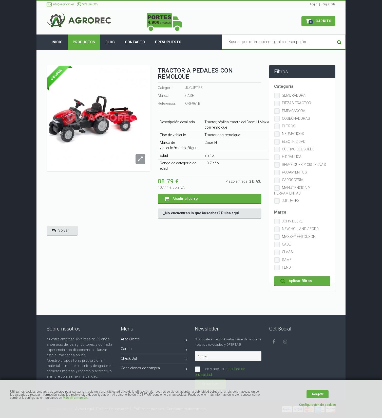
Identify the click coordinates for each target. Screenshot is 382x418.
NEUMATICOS (293, 134)
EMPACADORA (293, 111)
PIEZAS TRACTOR (296, 103)
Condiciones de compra (154, 369)
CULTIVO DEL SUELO (298, 149)
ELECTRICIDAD (293, 142)
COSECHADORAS (296, 118)
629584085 (87, 4)
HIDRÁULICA (292, 157)
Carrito (154, 350)
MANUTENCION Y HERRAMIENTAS (292, 190)
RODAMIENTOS (294, 172)
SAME (287, 260)
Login (314, 4)
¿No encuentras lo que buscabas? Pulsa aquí (201, 213)
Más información (75, 397)
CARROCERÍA (292, 180)
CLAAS (287, 252)
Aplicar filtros (296, 281)
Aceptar (317, 394)
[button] (318, 21)
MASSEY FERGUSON (299, 237)
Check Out (154, 359)
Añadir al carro (181, 198)
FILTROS (289, 126)
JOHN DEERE (292, 221)
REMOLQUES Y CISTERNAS (304, 165)
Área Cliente (154, 340)
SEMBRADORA (294, 95)
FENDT (287, 267)
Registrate (328, 4)
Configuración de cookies (317, 405)
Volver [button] (60, 230)
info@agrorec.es (60, 4)
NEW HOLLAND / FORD (300, 229)
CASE (286, 244)
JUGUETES (291, 201)
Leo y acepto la (220, 371)
